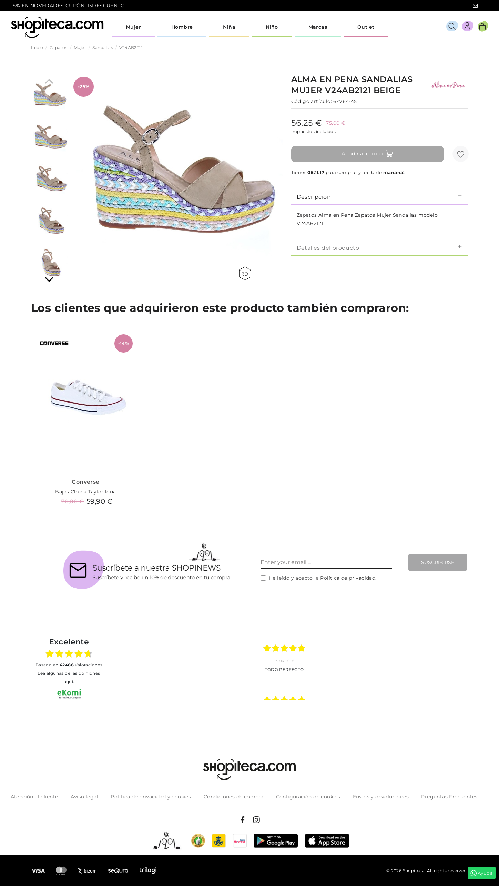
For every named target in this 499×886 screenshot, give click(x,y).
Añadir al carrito (368, 154)
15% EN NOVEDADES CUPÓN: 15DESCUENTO (68, 5)
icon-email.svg (475, 6)
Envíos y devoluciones (381, 797)
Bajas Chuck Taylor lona (85, 492)
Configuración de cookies (308, 797)
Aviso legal (84, 797)
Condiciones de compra (233, 797)
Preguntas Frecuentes (449, 797)
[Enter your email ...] (326, 562)
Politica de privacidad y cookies (151, 797)
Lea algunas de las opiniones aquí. (69, 677)
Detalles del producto (379, 247)
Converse (85, 482)
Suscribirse (437, 562)
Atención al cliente (34, 797)
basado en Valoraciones (68, 665)
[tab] (379, 196)
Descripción (379, 196)
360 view (245, 273)
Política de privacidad (347, 578)
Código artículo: (311, 101)
